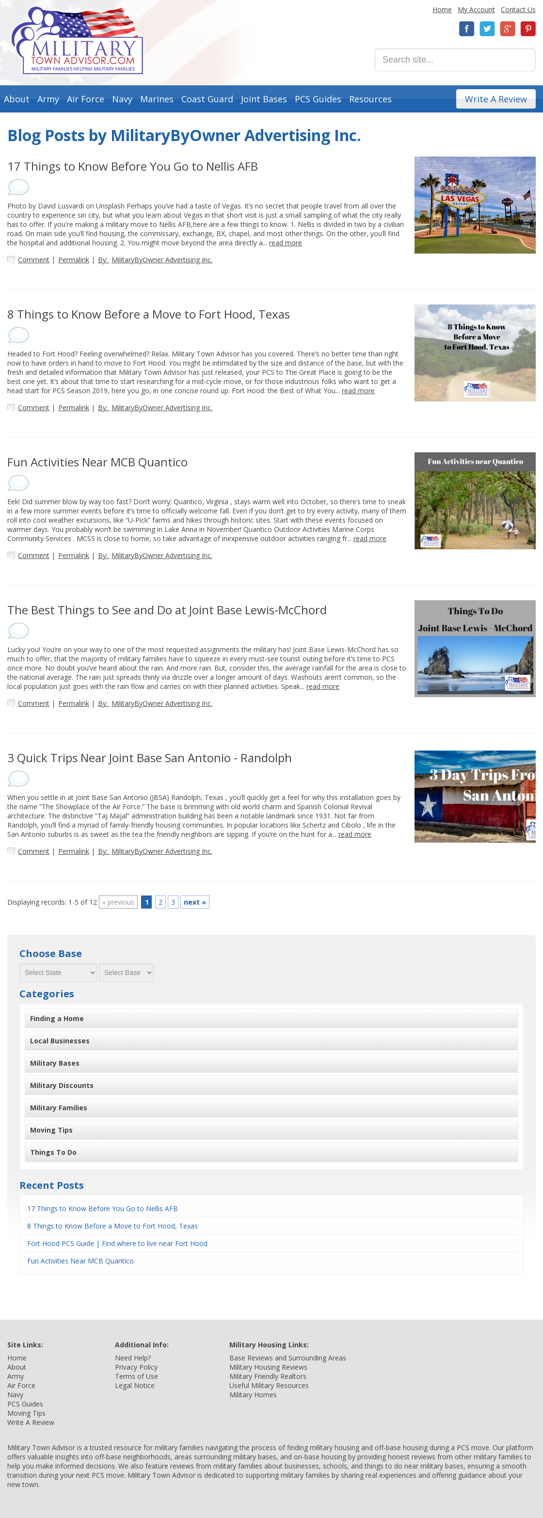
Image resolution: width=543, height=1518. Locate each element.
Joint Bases (264, 99)
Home (442, 9)
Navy (122, 99)
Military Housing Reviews (268, 1367)
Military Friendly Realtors (267, 1376)
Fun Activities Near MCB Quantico (80, 1260)
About (17, 99)
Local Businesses (60, 1040)
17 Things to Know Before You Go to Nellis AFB (102, 1208)
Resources (370, 99)
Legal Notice (135, 1385)
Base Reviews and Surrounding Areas (287, 1357)
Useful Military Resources (269, 1385)
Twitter (487, 28)
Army (48, 99)
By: (155, 259)
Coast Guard (207, 99)
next (195, 902)
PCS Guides (318, 99)
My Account (476, 9)
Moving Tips (51, 1130)
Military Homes (253, 1394)
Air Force (85, 99)
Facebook (467, 28)
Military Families (58, 1107)
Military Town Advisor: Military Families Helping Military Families (77, 40)
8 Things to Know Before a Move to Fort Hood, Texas (112, 1225)
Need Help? (133, 1357)
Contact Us (518, 9)
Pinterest (528, 28)
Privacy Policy (136, 1367)
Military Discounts (62, 1085)
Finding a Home (57, 1018)
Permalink (73, 259)
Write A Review (496, 99)
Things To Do (53, 1152)
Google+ (507, 28)
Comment (33, 259)
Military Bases (55, 1063)
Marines (157, 99)
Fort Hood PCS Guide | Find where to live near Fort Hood (117, 1243)
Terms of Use (136, 1376)
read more (285, 242)
